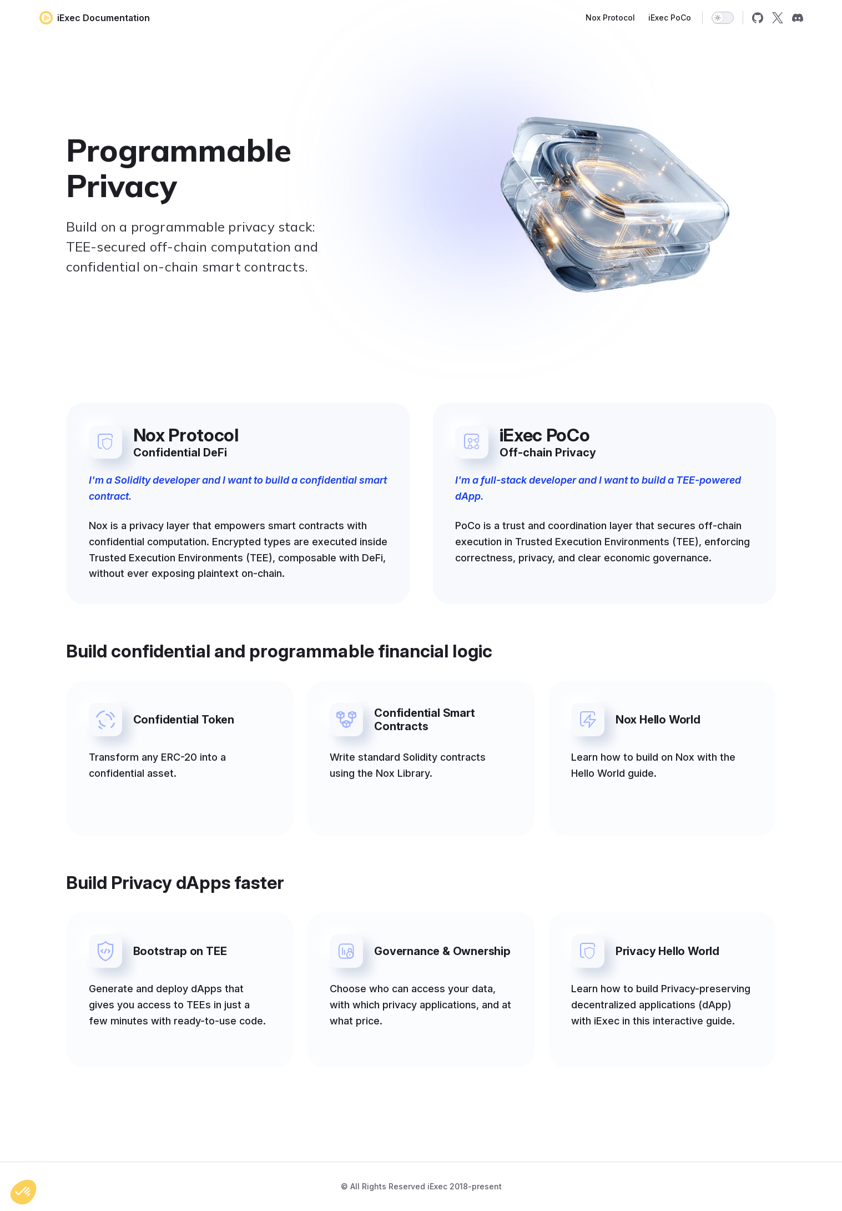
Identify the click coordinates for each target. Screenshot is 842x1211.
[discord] (798, 18)
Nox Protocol (610, 17)
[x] (778, 18)
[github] (758, 18)
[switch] (723, 18)
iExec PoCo (669, 17)
